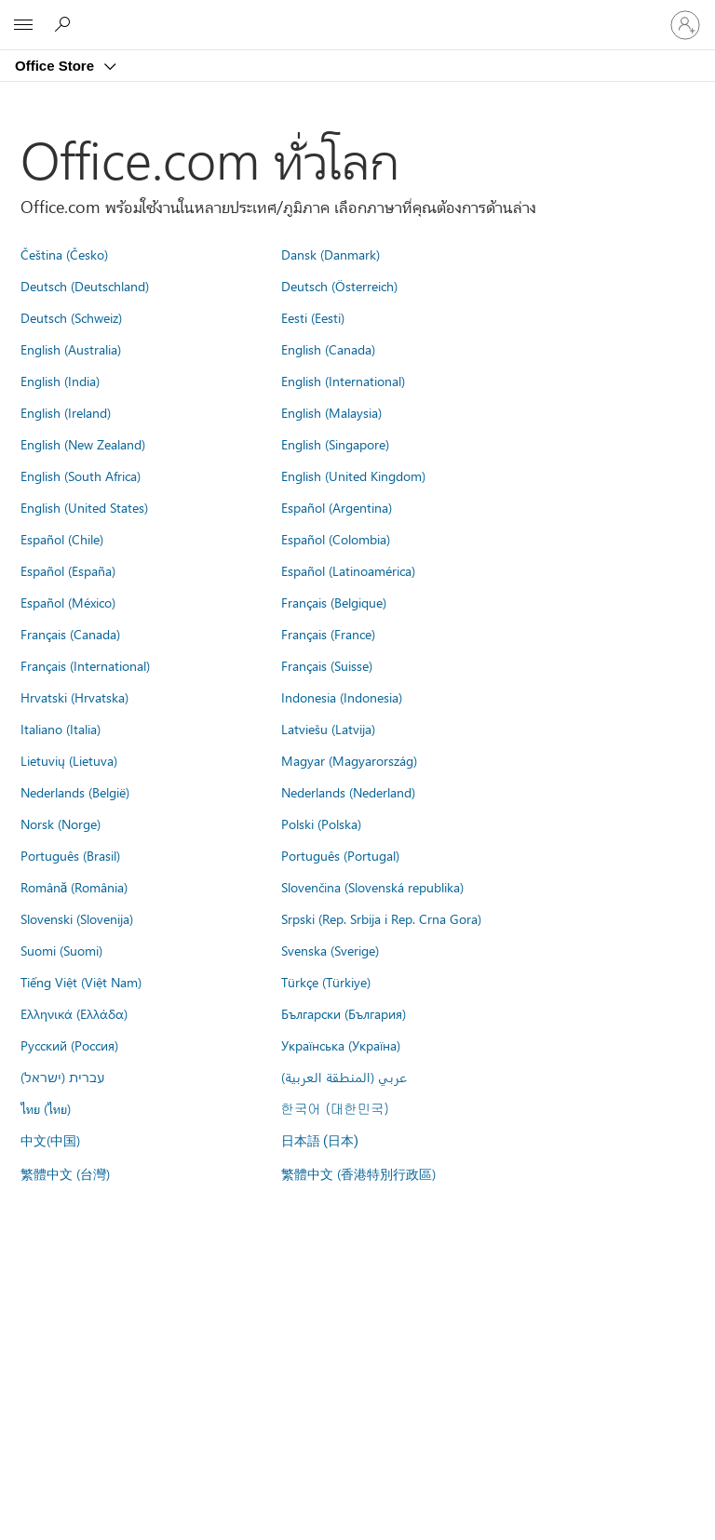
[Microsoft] (357, 14)
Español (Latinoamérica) (348, 570)
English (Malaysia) (331, 412)
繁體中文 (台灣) (65, 1173)
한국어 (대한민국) (335, 1108)
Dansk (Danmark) (330, 254)
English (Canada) (328, 349)
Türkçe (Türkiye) (326, 981)
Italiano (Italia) (60, 728)
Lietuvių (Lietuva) (68, 760)
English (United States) (84, 507)
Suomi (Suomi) (61, 950)
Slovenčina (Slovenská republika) (372, 886)
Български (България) (343, 1013)
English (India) (60, 380)
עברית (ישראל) (62, 1076)
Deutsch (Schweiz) (71, 317)
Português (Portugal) (340, 855)
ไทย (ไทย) (45, 1108)
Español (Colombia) (335, 538)
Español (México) (67, 602)
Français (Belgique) (333, 602)
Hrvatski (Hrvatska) (74, 697)
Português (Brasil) (70, 855)
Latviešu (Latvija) (328, 728)
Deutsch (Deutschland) (84, 285)
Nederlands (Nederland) (348, 792)
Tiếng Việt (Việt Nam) (81, 981)
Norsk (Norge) (60, 823)
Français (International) (85, 665)
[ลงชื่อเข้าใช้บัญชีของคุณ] (685, 25)
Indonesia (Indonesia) (341, 697)
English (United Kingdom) (353, 475)
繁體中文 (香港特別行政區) (358, 1173)
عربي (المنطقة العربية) (344, 1076)
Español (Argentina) (336, 507)
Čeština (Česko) (64, 254)
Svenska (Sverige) (330, 950)
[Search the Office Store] (65, 24)
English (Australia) (70, 349)
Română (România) (74, 886)
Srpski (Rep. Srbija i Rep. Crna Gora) (381, 918)
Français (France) (328, 633)
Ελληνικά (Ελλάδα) (74, 1013)
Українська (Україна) (340, 1045)
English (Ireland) (65, 412)
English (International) (343, 380)
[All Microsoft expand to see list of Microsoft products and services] (23, 25)
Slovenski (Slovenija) (76, 918)
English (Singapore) (335, 444)
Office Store (56, 66)
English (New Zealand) (82, 444)
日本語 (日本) (320, 1141)
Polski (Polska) (321, 823)
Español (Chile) (61, 538)
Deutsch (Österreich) (339, 285)
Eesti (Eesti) (312, 317)
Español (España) (67, 570)
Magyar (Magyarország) (349, 760)
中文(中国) (50, 1140)
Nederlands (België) (74, 792)
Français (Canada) (70, 633)
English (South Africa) (80, 475)
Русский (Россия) (69, 1045)
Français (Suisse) (326, 665)
